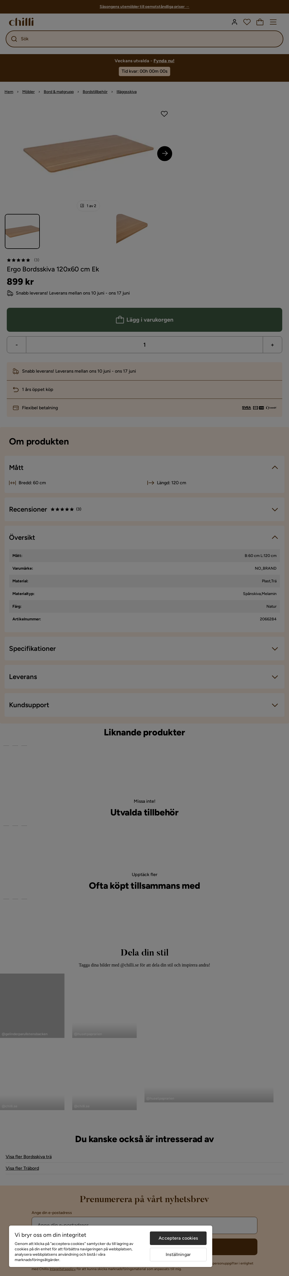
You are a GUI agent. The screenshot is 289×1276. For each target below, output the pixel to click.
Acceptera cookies (178, 1238)
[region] (110, 1246)
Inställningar (178, 1254)
